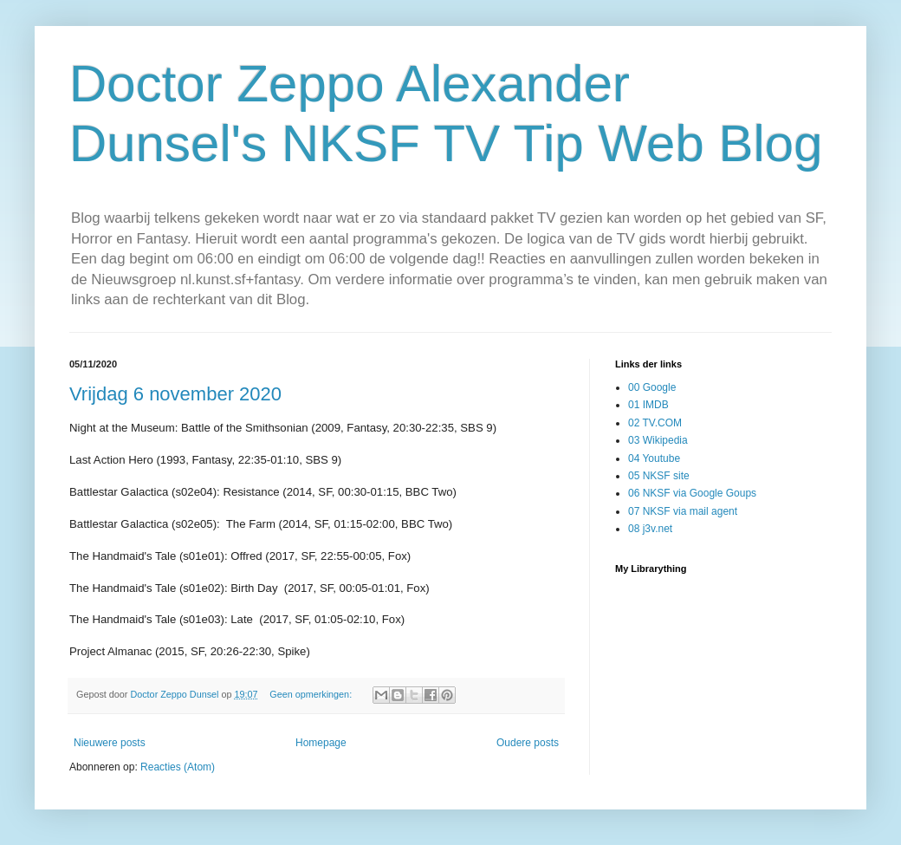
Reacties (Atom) (177, 767)
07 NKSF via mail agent (682, 511)
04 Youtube (654, 458)
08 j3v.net (650, 529)
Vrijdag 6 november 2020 (175, 394)
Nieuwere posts (110, 743)
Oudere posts (527, 743)
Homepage (321, 743)
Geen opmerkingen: (311, 694)
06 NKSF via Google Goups (692, 493)
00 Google (652, 387)
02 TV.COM (655, 423)
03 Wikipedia (658, 440)
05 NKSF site (659, 476)
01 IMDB (648, 405)
